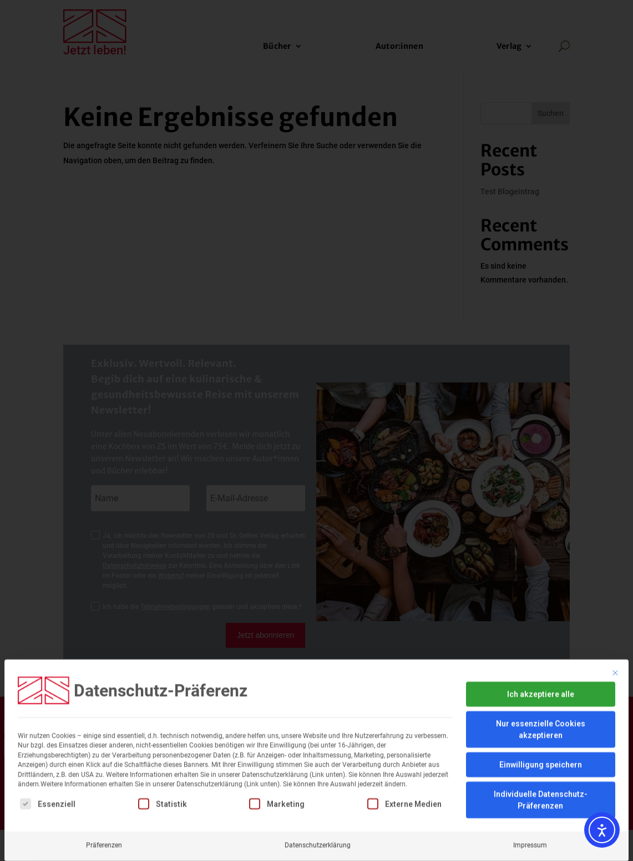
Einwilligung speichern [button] (540, 690)
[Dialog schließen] (615, 598)
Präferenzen (104, 770)
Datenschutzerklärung (318, 770)
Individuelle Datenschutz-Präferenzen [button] (541, 725)
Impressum (530, 770)
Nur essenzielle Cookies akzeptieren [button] (540, 655)
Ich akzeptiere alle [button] (540, 619)
